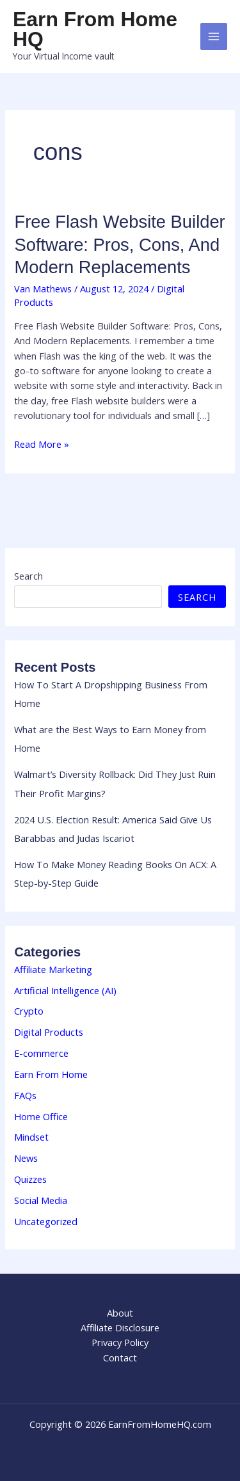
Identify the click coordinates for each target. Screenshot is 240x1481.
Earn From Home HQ (95, 29)
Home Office (41, 1116)
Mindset (31, 1136)
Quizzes (30, 1179)
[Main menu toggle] (213, 36)
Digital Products (48, 1032)
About (120, 1312)
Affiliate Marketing (53, 969)
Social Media (40, 1200)
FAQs (25, 1095)
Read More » (41, 444)
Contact (120, 1357)
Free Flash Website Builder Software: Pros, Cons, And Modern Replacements (119, 244)
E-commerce (41, 1053)
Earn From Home (51, 1074)
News (26, 1158)
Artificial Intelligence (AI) (65, 990)
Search (28, 575)
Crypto (29, 1010)
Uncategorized (45, 1221)
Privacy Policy (120, 1342)
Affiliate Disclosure (120, 1327)
